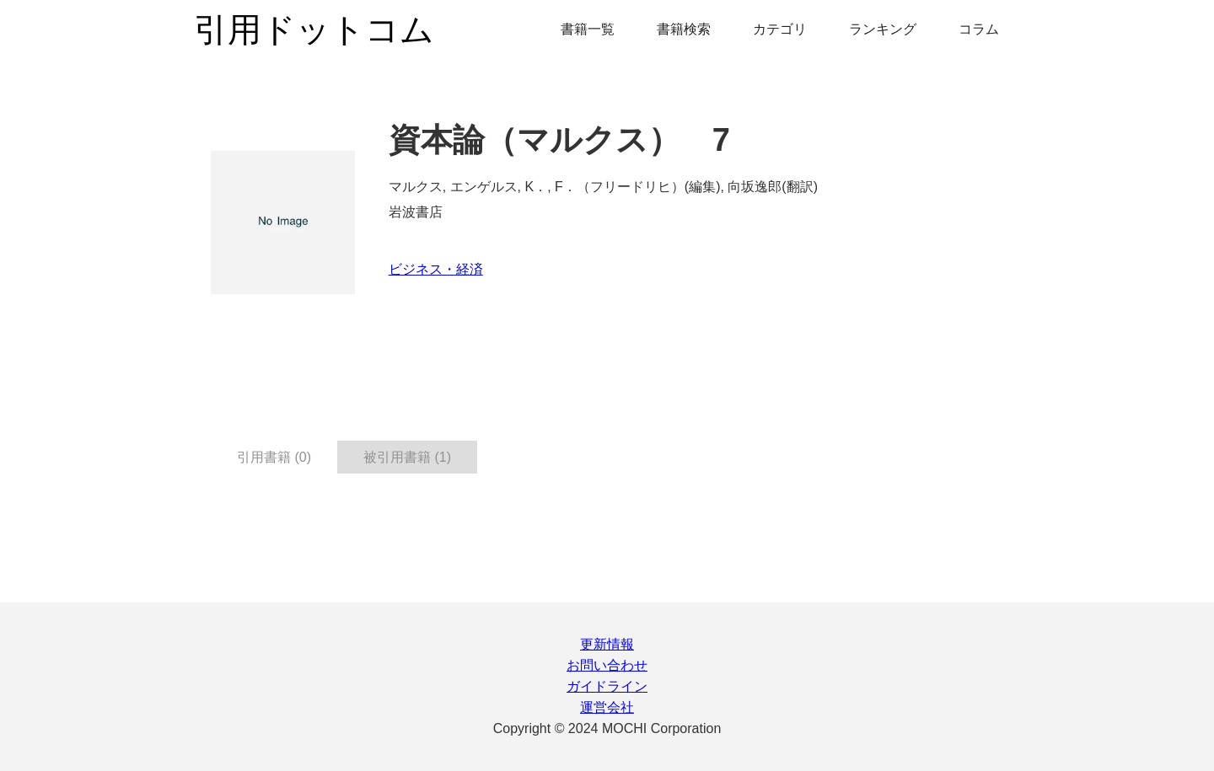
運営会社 (607, 707)
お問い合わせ (607, 665)
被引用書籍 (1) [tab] (407, 457)
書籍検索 (684, 29)
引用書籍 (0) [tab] (274, 457)
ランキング (882, 29)
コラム (979, 29)
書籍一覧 (588, 29)
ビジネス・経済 (436, 269)
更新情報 (607, 644)
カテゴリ (780, 29)
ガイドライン (607, 686)
